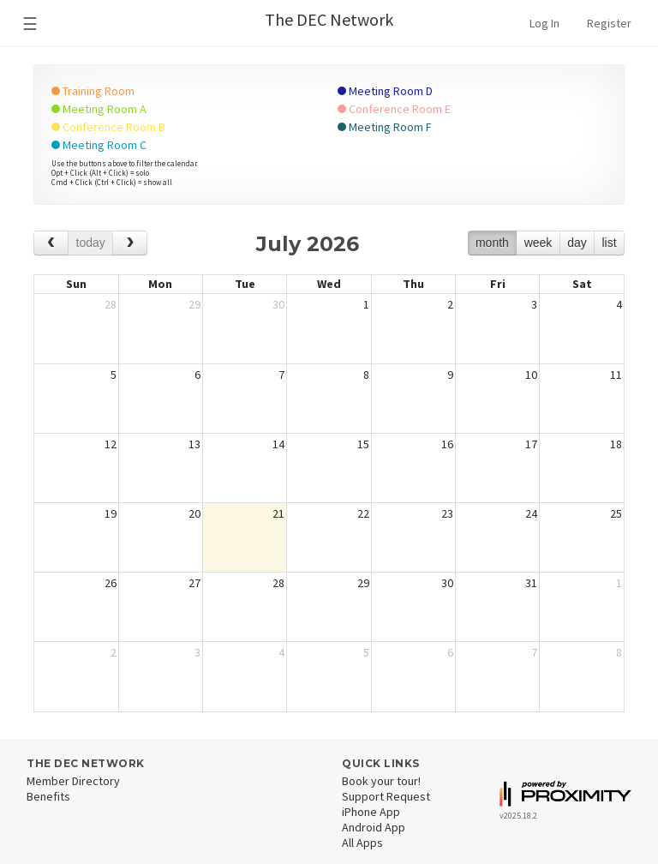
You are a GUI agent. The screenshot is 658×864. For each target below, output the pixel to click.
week (538, 242)
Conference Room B (108, 127)
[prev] (51, 243)
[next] (129, 243)
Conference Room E (394, 109)
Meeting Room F (385, 127)
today (90, 242)
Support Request (386, 796)
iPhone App (371, 811)
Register (609, 23)
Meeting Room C (99, 145)
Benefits (48, 796)
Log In (544, 23)
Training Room (93, 91)
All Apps (362, 842)
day (577, 242)
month (492, 242)
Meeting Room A (99, 109)
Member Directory (73, 781)
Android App (373, 827)
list (608, 242)
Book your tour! (381, 781)
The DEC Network (329, 19)
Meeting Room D (385, 91)
